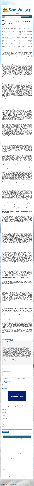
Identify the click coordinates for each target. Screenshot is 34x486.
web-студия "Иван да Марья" (12, 484)
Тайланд (4, 423)
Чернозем (18, 438)
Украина (12, 438)
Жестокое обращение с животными (17, 445)
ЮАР (4, 426)
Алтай (17, 443)
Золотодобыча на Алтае (15, 441)
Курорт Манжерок (16, 456)
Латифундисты (20, 453)
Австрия (4, 409)
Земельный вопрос (14, 453)
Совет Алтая (13, 440)
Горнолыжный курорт (19, 440)
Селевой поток (15, 457)
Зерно (15, 438)
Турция (4, 424)
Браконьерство (13, 444)
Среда (22, 26)
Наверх (31, 482)
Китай (4, 415)
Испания (4, 412)
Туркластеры (13, 442)
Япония (4, 427)
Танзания (5, 421)
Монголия (5, 418)
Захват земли (13, 454)
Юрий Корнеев (13, 455)
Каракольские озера (14, 439)
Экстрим (20, 443)
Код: (3, 384)
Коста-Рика (5, 417)
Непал (4, 420)
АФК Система (20, 439)
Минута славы (18, 444)
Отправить (5, 388)
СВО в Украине (18, 442)
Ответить (11, 340)
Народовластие (13, 443)
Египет (4, 410)
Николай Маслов (18, 454)
